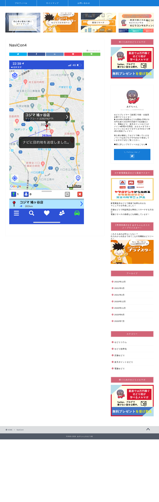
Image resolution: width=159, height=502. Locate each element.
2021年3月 (119, 288)
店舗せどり (119, 355)
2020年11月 (120, 308)
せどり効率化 (120, 349)
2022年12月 (120, 282)
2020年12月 (120, 301)
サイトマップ (52, 3)
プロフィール (21, 3)
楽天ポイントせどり (123, 362)
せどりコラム (120, 342)
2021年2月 (119, 295)
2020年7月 (119, 321)
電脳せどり (119, 368)
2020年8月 (119, 314)
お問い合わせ (84, 3)
